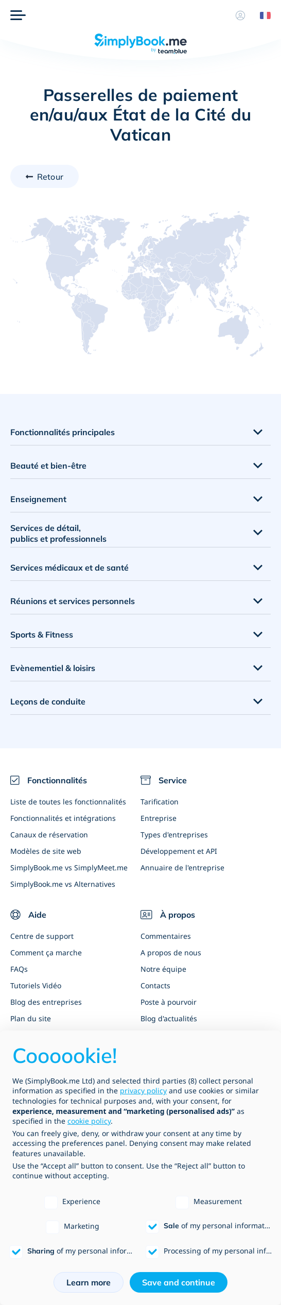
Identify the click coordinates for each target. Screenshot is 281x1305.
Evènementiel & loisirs (52, 668)
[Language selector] (261, 15)
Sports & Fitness (41, 634)
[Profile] (240, 15)
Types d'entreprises (174, 834)
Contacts (155, 985)
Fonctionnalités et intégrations (63, 818)
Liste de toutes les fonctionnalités (68, 801)
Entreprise (158, 818)
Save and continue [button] (178, 1282)
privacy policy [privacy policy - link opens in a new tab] (143, 1090)
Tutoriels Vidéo (35, 985)
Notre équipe (163, 969)
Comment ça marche (46, 952)
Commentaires (165, 936)
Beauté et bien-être (48, 465)
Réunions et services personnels (72, 601)
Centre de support (42, 936)
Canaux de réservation (49, 834)
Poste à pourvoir (168, 1002)
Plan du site (30, 1018)
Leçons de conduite (47, 701)
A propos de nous (170, 952)
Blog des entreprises (46, 1002)
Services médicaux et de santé (69, 567)
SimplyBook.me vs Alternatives (62, 884)
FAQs (19, 969)
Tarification (159, 801)
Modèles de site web (45, 851)
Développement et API (178, 851)
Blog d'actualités (168, 1018)
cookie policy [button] (89, 1121)
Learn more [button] (88, 1282)
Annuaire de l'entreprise (182, 867)
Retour (50, 176)
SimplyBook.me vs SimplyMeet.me (69, 867)
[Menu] (18, 15)
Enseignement (38, 499)
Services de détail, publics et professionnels (58, 533)
